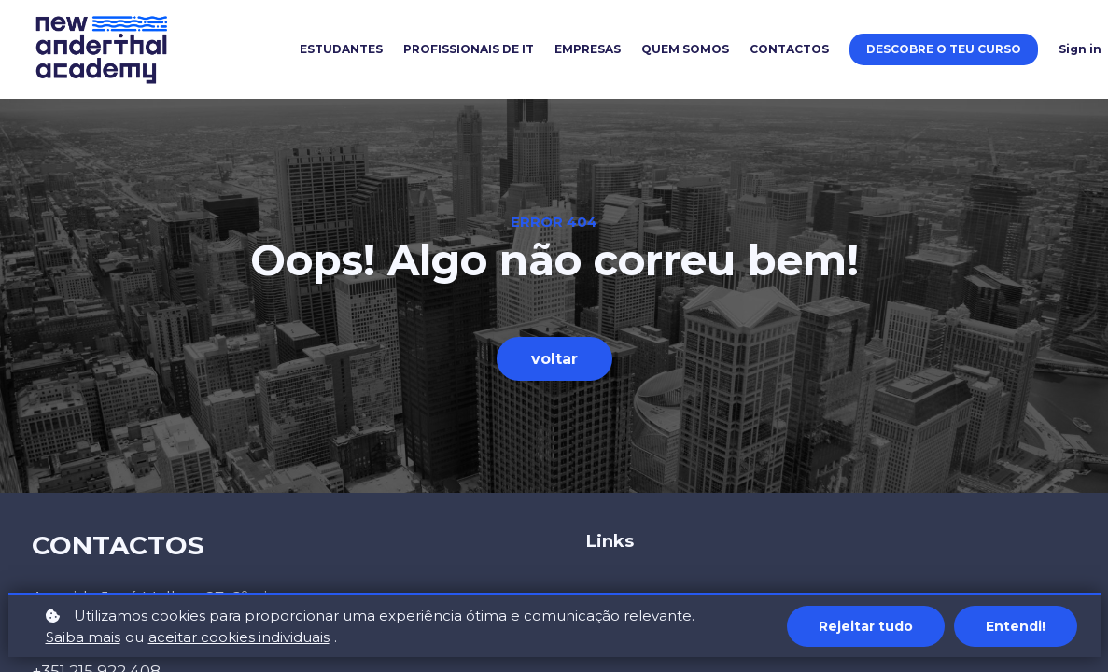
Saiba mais (83, 637)
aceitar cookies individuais (239, 637)
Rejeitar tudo (866, 626)
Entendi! (1015, 626)
